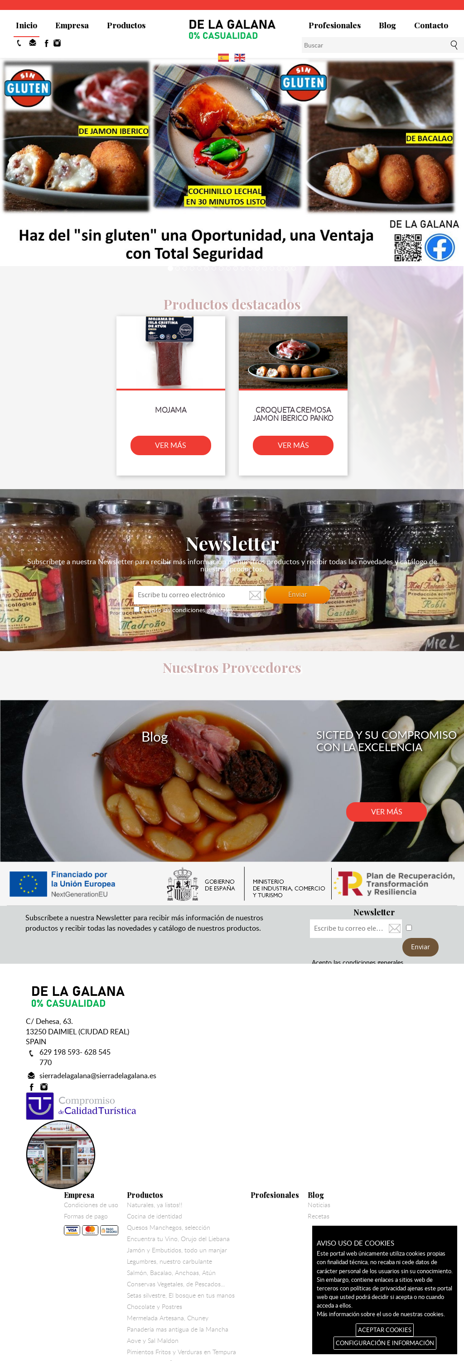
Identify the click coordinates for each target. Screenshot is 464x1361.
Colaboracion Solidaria (259, 1239)
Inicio (26, 24)
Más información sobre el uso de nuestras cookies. (381, 1314)
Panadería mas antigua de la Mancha (278, 1160)
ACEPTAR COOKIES (384, 1330)
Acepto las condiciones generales (186, 605)
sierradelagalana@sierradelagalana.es (97, 1052)
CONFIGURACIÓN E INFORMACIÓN (385, 1343)
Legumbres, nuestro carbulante (270, 1092)
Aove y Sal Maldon (254, 1171)
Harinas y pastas (251, 1205)
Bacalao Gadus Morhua (260, 1217)
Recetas (419, 1047)
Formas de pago (192, 1057)
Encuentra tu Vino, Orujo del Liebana (279, 1070)
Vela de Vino (245, 1228)
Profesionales (335, 24)
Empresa (72, 24)
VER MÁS (174, 441)
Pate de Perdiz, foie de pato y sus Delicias (285, 1194)
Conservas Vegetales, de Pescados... (277, 1115)
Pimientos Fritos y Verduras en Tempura (282, 1183)
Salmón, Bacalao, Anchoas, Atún (272, 1103)
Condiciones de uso (192, 1036)
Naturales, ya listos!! (256, 1036)
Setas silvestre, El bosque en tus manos (282, 1126)
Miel (234, 1262)
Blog (387, 24)
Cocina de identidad (255, 1047)
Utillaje (237, 1251)
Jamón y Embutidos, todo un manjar (278, 1081)
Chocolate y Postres (255, 1137)
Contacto (431, 24)
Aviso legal (286, 1300)
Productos (126, 24)
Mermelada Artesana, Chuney (268, 1149)
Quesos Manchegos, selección (269, 1058)
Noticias (420, 1036)
